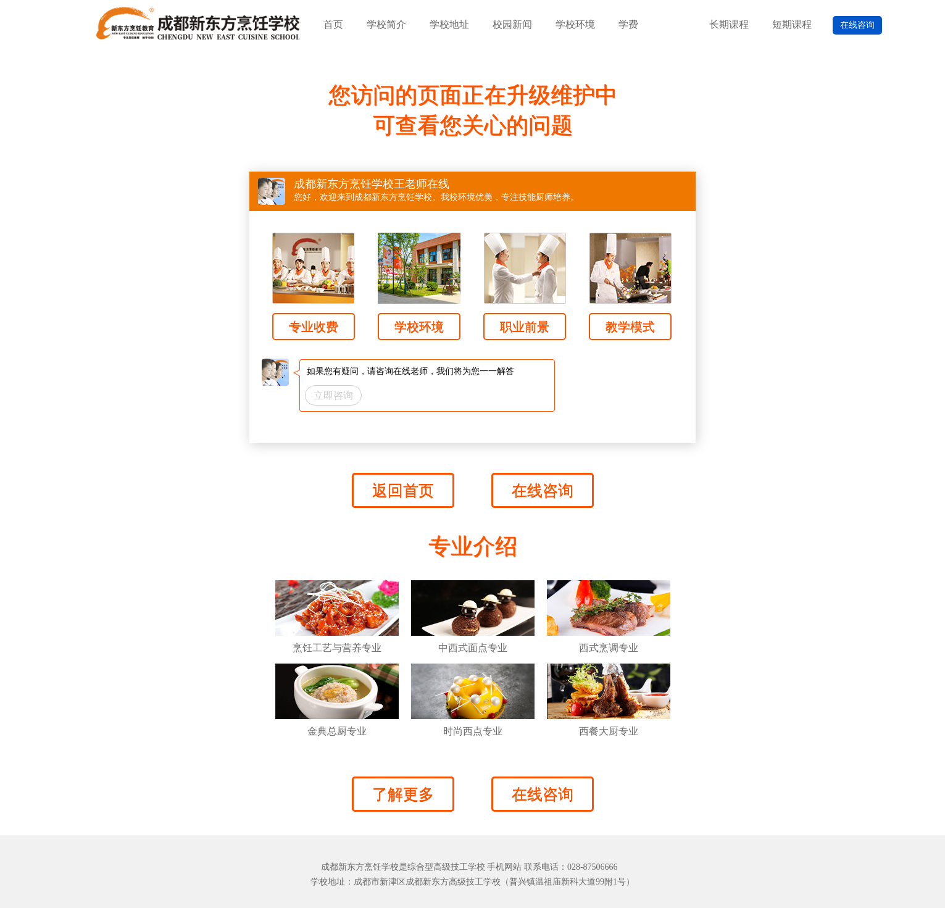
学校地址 (449, 24)
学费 (628, 24)
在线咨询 (857, 25)
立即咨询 (333, 395)
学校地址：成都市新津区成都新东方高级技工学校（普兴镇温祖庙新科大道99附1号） (472, 881)
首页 (333, 24)
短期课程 (792, 24)
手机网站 (504, 867)
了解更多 (403, 794)
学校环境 (575, 24)
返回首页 (403, 490)
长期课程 (729, 24)
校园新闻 (512, 24)
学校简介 (386, 24)
